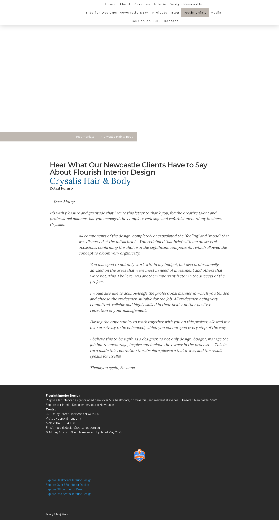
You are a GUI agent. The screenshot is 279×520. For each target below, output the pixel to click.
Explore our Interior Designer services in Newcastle (80, 405)
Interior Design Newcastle (178, 4)
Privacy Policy (53, 514)
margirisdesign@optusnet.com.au (77, 428)
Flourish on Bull (144, 21)
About (125, 4)
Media (216, 12)
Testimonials (195, 12)
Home (110, 4)
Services (142, 4)
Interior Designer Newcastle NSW (117, 12)
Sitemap (65, 514)
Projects (160, 12)
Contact (171, 21)
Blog (175, 12)
